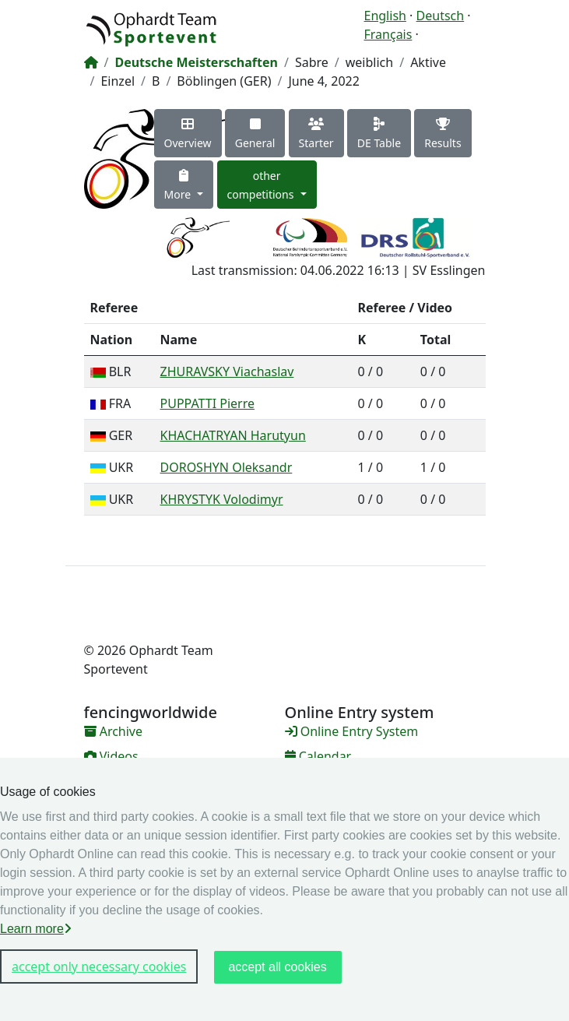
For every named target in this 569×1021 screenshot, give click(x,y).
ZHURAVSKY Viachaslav (227, 371)
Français (388, 34)
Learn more (36, 928)
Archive (113, 731)
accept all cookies (277, 966)
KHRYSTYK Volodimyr (221, 499)
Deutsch (440, 15)
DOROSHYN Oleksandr (226, 467)
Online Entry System (352, 731)
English (385, 15)
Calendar (318, 756)
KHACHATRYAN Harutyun (233, 435)
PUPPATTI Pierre (207, 403)
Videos (111, 756)
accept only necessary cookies (99, 966)
